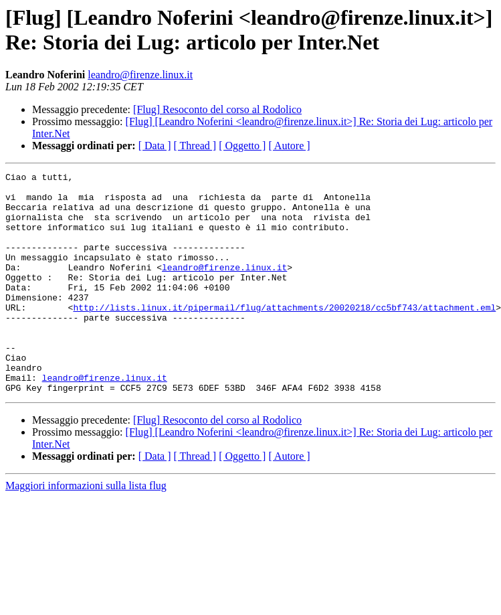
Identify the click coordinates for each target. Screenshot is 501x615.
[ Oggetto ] (242, 145)
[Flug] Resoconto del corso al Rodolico (217, 109)
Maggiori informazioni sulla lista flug (86, 529)
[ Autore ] (289, 145)
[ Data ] (154, 145)
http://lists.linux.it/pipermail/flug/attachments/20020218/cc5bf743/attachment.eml (284, 335)
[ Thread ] (195, 145)
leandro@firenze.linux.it (140, 74)
